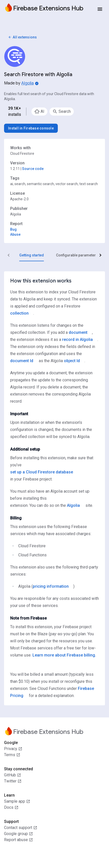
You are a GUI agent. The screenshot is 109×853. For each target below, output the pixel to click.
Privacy (13, 749)
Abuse (15, 234)
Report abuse (18, 840)
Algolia (27, 83)
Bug (13, 229)
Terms (12, 755)
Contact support (20, 828)
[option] (39, 111)
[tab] (31, 255)
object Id (72, 360)
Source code (33, 169)
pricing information (51, 586)
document (78, 332)
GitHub (12, 775)
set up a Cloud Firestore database (41, 472)
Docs (11, 807)
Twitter (13, 781)
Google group (18, 834)
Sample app (17, 801)
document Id (21, 360)
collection (19, 313)
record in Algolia (77, 339)
